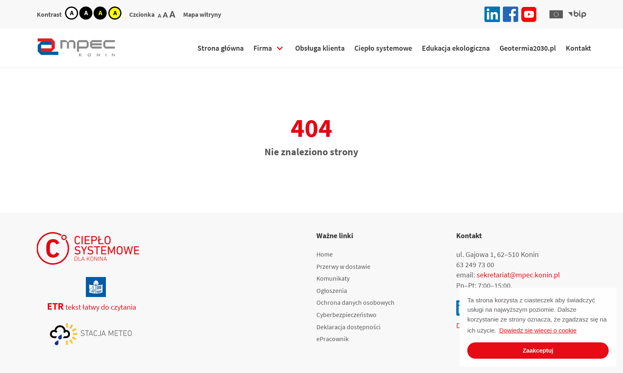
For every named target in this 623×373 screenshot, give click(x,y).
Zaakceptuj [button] (537, 350)
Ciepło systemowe (383, 48)
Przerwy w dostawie (343, 266)
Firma (262, 48)
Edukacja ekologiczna (456, 48)
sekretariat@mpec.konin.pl (518, 274)
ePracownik (332, 339)
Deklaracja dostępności (348, 327)
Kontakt (578, 48)
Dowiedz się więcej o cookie (537, 330)
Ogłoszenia (331, 290)
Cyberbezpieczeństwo (346, 314)
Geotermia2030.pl (528, 48)
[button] (555, 14)
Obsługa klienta (320, 48)
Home (324, 254)
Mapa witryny (202, 14)
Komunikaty (333, 278)
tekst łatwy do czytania (86, 307)
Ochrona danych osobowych (355, 302)
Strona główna (220, 48)
